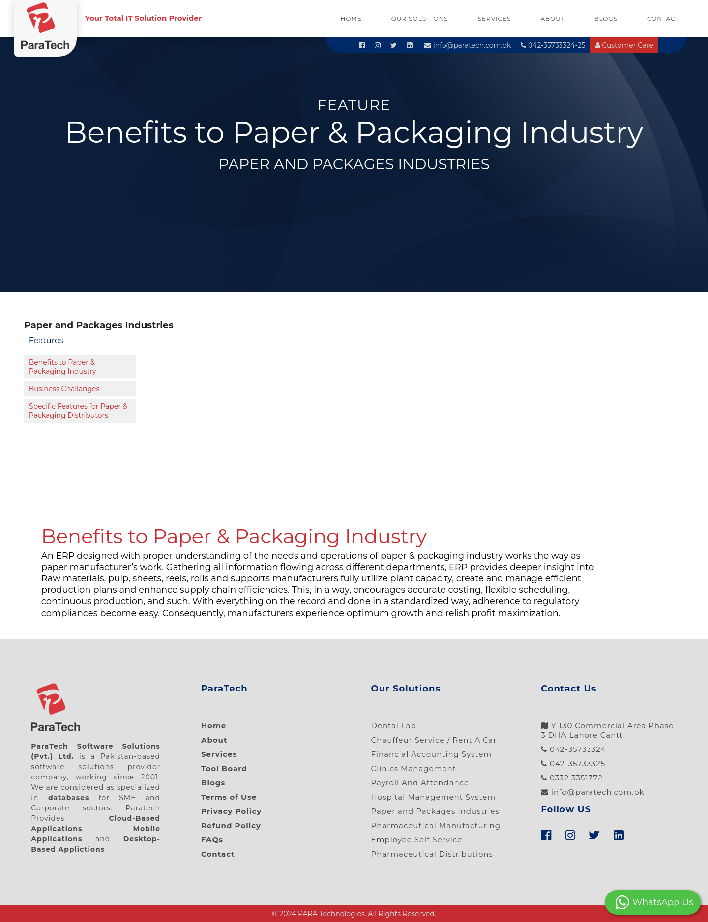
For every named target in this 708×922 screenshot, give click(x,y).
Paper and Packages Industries (435, 811)
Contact (663, 18)
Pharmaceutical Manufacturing (436, 825)
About (552, 18)
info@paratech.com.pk (467, 45)
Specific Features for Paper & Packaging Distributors (78, 411)
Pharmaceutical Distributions (432, 854)
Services (494, 18)
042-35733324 (573, 749)
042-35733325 (573, 763)
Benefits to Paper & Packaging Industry (62, 366)
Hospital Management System (433, 797)
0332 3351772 (572, 777)
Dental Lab (393, 725)
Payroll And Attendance (420, 782)
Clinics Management (413, 768)
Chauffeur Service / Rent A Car (434, 740)
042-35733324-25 (553, 45)
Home (351, 18)
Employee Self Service (417, 839)
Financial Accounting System (431, 754)
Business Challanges (64, 388)
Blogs (606, 18)
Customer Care (624, 45)
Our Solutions (419, 18)
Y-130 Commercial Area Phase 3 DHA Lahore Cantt (607, 730)
